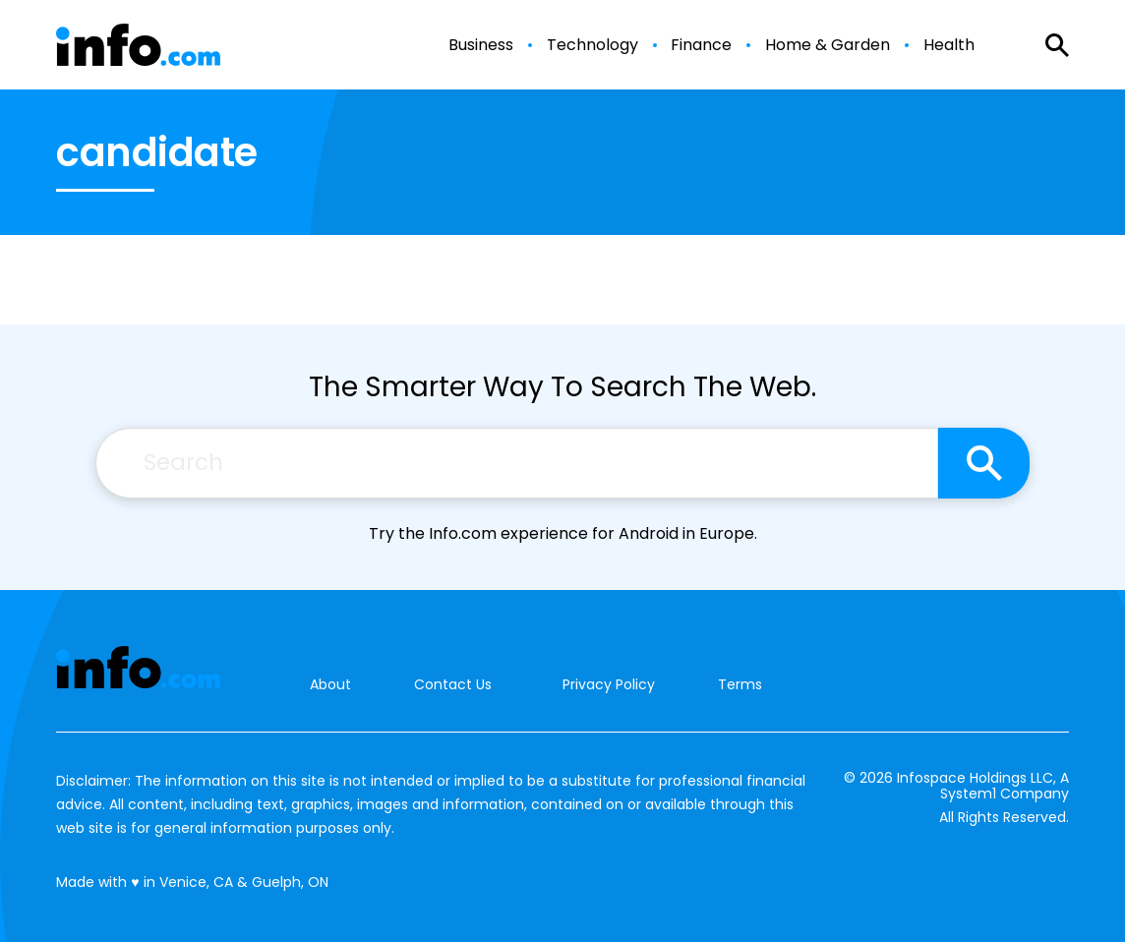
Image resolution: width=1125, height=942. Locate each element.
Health (949, 45)
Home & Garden (827, 45)
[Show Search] (1057, 45)
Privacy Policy (608, 684)
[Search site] (984, 463)
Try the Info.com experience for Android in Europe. (563, 533)
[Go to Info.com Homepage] (138, 45)
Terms (740, 684)
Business (480, 45)
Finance (701, 45)
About (330, 685)
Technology (592, 45)
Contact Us (453, 685)
